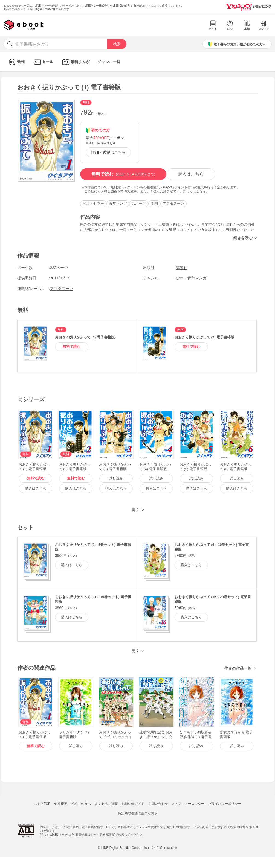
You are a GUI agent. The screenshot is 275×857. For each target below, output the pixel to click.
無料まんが (75, 62)
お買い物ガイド (132, 804)
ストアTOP (42, 804)
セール (42, 62)
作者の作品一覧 (237, 668)
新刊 (16, 62)
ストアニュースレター (188, 804)
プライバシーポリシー (224, 804)
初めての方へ (81, 804)
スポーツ (139, 203)
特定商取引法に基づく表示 (137, 813)
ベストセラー (93, 203)
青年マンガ (118, 203)
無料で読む (123, 174)
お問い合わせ (158, 804)
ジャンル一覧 (108, 62)
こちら (201, 191)
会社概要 (60, 804)
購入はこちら (191, 174)
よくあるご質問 (106, 804)
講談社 (181, 267)
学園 (154, 203)
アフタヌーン (173, 203)
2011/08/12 (59, 278)
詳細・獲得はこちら (108, 152)
